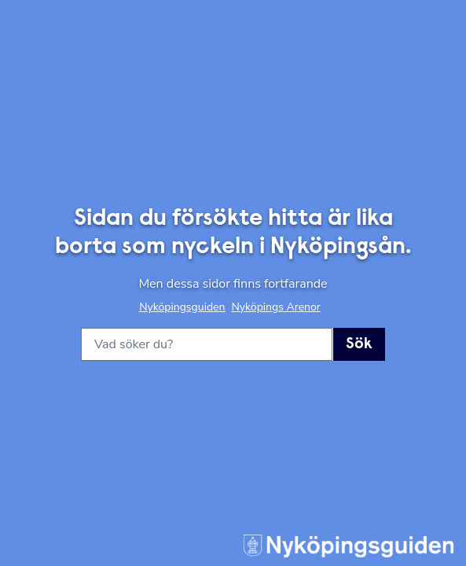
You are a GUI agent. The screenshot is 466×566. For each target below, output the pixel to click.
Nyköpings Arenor (275, 307)
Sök (359, 344)
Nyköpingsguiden (182, 307)
